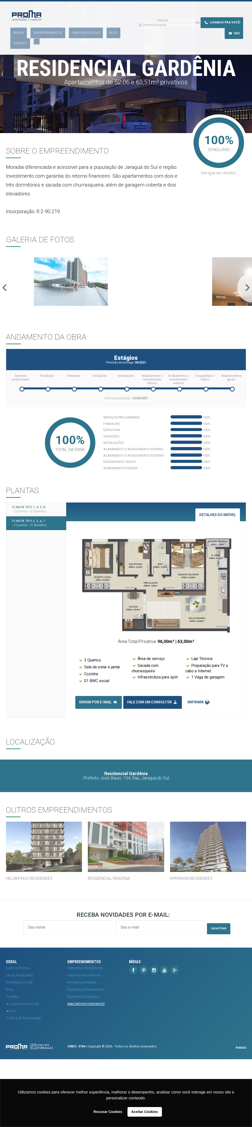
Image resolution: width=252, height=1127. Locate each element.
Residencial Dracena (83, 1064)
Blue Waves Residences (85, 1057)
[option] (126, 317)
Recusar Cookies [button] (108, 1112)
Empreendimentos (38, 25)
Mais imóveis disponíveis (86, 1072)
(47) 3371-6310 (181, 10)
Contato (106, 25)
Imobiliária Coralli (19, 1050)
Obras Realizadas (70, 25)
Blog (92, 25)
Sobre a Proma (18, 1036)
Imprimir (199, 767)
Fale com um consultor (152, 767)
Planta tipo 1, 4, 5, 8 (36, 577)
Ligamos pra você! (222, 12)
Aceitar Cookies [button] (144, 1112)
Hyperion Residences (83, 1043)
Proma (15, 25)
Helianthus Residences (85, 1036)
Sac (234, 23)
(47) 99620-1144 (180, 15)
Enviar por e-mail (98, 767)
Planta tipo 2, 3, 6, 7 (36, 596)
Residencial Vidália (81, 1050)
